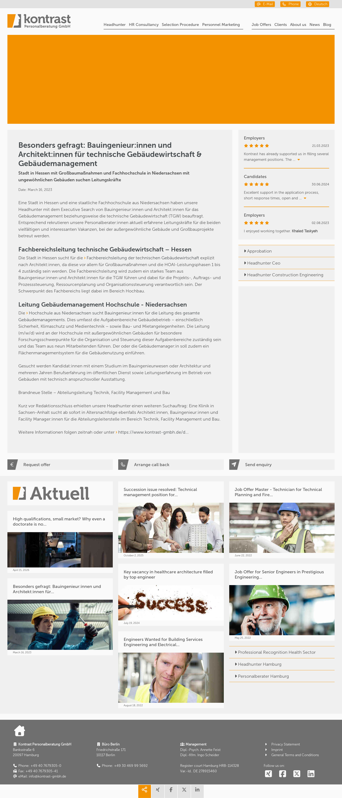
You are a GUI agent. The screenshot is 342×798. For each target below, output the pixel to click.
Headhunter (115, 24)
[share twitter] (184, 791)
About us (298, 24)
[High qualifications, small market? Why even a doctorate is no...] (60, 542)
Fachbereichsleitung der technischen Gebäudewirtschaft (143, 257)
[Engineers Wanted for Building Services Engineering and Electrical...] (171, 669)
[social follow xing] (269, 774)
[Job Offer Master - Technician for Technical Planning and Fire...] (282, 519)
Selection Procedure (180, 24)
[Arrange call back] (171, 464)
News (315, 24)
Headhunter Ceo (259, 263)
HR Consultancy (144, 24)
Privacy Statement (282, 744)
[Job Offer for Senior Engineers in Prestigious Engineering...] (282, 602)
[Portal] (39, 21)
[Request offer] (60, 464)
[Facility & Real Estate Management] (276, 103)
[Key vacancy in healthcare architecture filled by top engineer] (171, 595)
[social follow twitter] (297, 774)
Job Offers (261, 24)
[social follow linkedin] (311, 774)
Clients (280, 24)
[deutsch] (317, 4)
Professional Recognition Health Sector (272, 652)
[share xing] (157, 791)
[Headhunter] (282, 55)
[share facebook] (171, 791)
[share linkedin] (197, 791)
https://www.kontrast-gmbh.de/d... (153, 432)
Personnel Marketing (221, 24)
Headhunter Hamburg (255, 664)
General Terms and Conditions (291, 755)
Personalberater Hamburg (259, 676)
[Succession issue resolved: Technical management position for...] (171, 519)
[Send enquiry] (282, 464)
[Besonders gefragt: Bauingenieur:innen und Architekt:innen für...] (60, 616)
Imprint (273, 750)
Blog (327, 24)
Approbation (255, 251)
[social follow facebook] (283, 774)
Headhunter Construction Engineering (280, 274)
